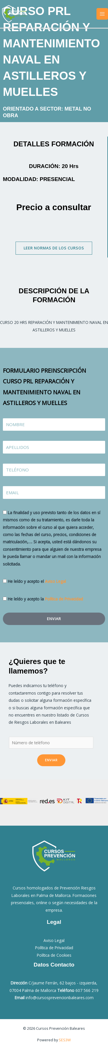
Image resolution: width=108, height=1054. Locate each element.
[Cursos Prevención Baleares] (14, 13)
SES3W (65, 1039)
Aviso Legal (55, 581)
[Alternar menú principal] (102, 14)
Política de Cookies (54, 955)
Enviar (51, 760)
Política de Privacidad (64, 599)
